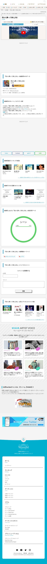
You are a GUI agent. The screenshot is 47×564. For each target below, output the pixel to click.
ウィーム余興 (8, 516)
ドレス (6, 480)
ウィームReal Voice (9, 512)
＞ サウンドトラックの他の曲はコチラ (34, 319)
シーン (6, 476)
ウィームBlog (8, 508)
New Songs (7, 527)
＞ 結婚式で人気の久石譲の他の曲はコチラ (33, 202)
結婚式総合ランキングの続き (12, 160)
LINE (40, 153)
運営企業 (25, 553)
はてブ (28, 153)
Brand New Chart (8, 540)
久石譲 (6, 10)
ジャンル (7, 478)
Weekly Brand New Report (10, 541)
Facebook (18, 153)
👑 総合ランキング (36, 21)
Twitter (6, 153)
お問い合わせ (30, 553)
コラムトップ (8, 507)
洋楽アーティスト (9, 497)
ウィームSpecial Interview (10, 514)
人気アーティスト (9, 493)
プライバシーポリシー (18, 553)
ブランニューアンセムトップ (11, 538)
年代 (6, 482)
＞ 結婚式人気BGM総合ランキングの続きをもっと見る (31, 177)
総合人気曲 (7, 475)
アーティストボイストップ (11, 525)
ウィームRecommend (9, 510)
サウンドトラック (14, 90)
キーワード (7, 484)
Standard (7, 529)
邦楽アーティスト (9, 495)
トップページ (8, 465)
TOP (2, 10)
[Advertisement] (23, 57)
